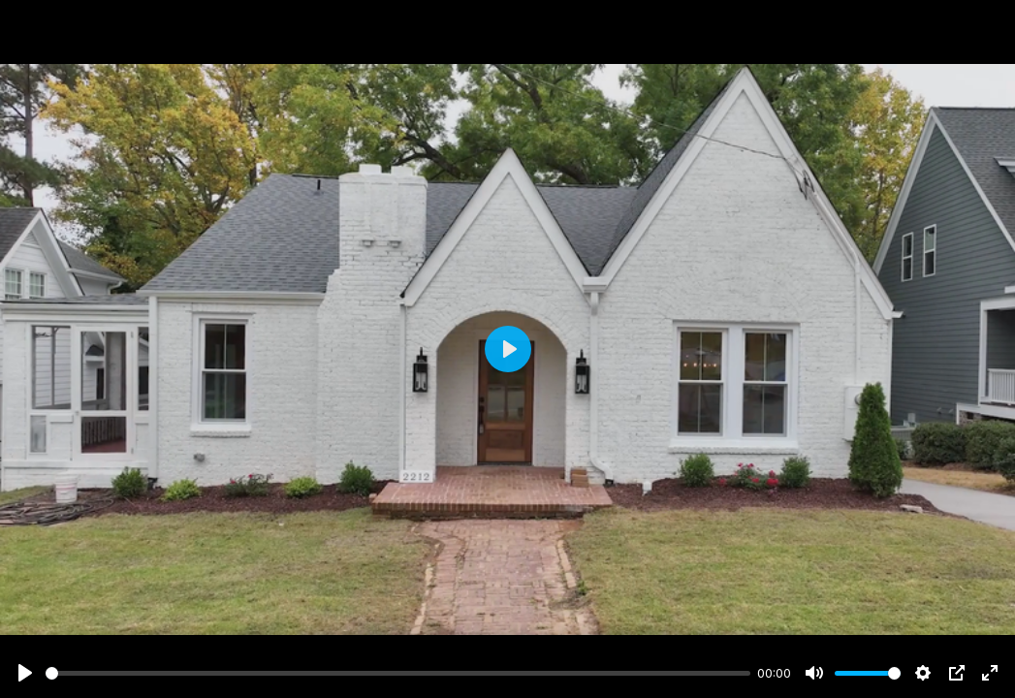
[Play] (25, 672)
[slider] (398, 673)
